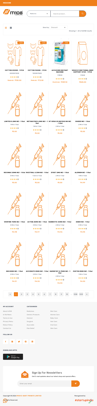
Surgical (30, 321)
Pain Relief (30, 328)
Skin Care (53, 328)
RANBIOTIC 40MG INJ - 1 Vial (59, 222)
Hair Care (53, 321)
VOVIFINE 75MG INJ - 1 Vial (14, 222)
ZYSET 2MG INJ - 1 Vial (60, 172)
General (29, 318)
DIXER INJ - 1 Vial (82, 222)
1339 (81, 294)
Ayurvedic (30, 325)
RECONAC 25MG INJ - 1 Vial (14, 172)
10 (67, 294)
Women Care (54, 315)
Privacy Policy (8, 321)
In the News (7, 315)
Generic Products (33, 315)
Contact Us (7, 328)
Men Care (53, 311)
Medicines (30, 311)
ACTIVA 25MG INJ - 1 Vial (37, 222)
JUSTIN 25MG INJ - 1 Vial (82, 271)
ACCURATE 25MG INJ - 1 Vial (37, 271)
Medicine (7, 3)
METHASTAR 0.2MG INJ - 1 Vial (37, 122)
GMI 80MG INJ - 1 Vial (14, 271)
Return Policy (8, 325)
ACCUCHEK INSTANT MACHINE (60, 71)
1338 (75, 294)
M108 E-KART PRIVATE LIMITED (28, 396)
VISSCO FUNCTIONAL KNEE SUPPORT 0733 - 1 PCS (82, 71)
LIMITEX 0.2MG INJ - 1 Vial (14, 121)
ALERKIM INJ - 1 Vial (83, 172)
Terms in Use (7, 318)
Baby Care (54, 318)
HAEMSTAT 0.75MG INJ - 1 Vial (60, 272)
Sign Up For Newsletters (47, 372)
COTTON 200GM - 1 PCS (14, 70)
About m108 (7, 311)
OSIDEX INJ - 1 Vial (82, 121)
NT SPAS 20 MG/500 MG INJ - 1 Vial (60, 122)
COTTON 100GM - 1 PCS (37, 70)
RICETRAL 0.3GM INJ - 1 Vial (37, 172)
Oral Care (53, 325)
